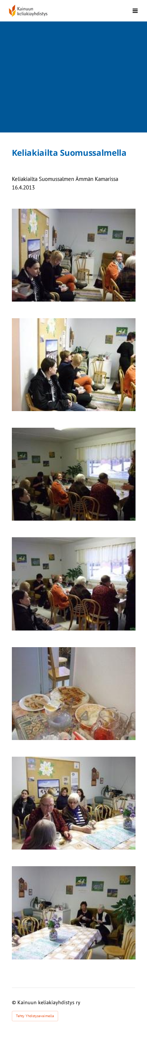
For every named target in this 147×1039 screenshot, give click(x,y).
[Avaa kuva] (74, 255)
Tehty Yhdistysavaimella (35, 1015)
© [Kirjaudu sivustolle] (14, 1002)
